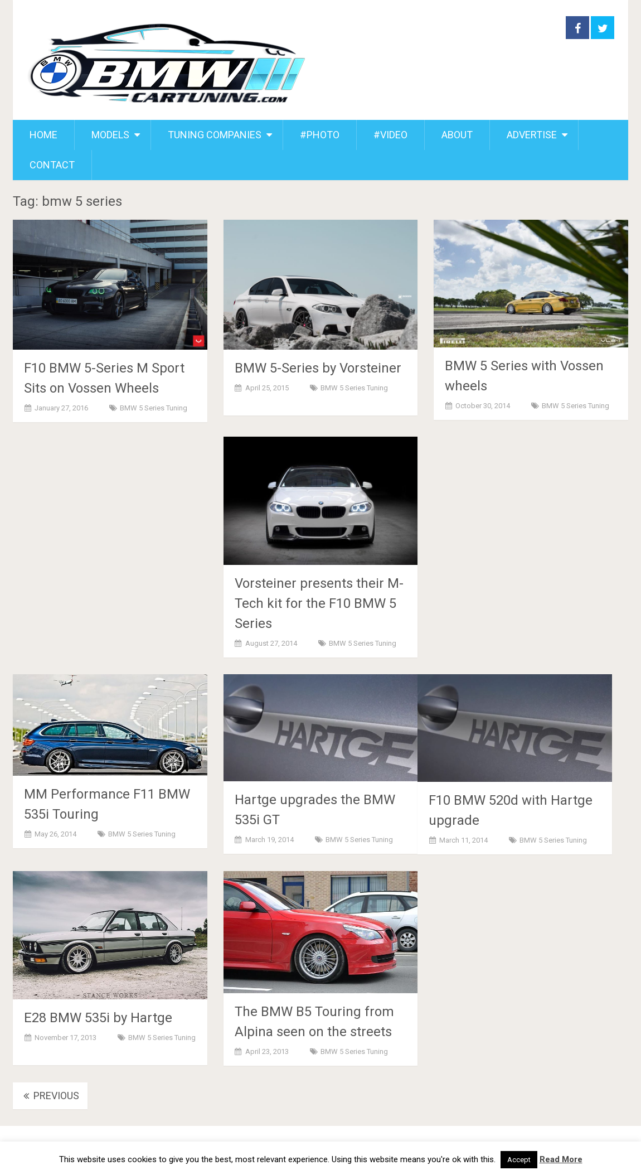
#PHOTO (319, 135)
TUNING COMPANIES (214, 135)
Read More (561, 1159)
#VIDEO (390, 135)
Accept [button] (519, 1159)
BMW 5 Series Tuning (153, 408)
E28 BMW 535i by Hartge (98, 1018)
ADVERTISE (532, 135)
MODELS (110, 135)
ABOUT (457, 135)
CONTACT (52, 165)
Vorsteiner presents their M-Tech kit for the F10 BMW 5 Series (319, 603)
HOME (43, 135)
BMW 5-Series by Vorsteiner (318, 368)
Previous (50, 1095)
